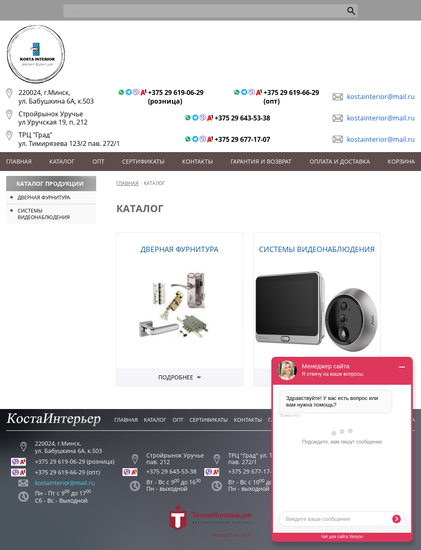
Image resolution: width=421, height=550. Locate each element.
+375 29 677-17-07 (242, 139)
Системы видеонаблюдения (44, 214)
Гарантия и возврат (261, 161)
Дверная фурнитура (44, 197)
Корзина (401, 161)
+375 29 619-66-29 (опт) (291, 97)
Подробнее (175, 377)
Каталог (61, 161)
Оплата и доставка (340, 161)
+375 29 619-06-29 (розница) (176, 97)
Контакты (197, 161)
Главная (19, 161)
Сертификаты (143, 161)
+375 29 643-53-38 (242, 118)
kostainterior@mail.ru (381, 96)
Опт (98, 161)
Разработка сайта (210, 521)
